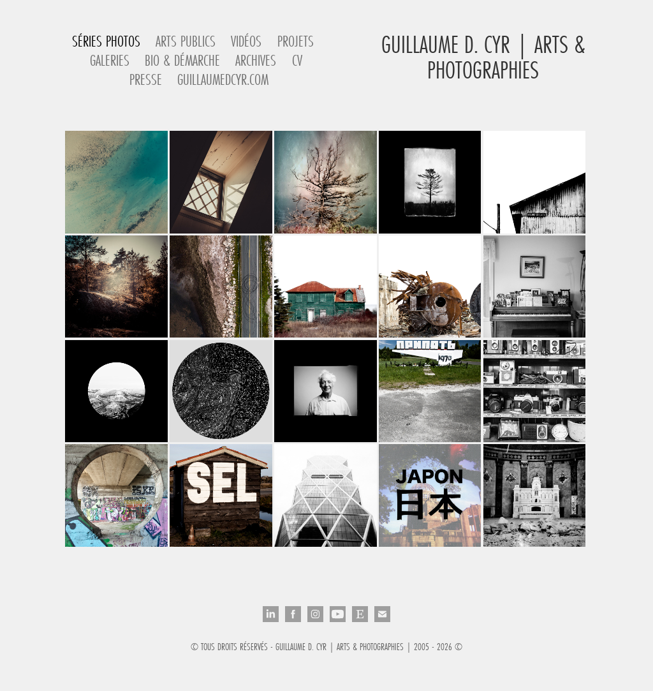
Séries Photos (106, 41)
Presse (145, 79)
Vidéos (246, 41)
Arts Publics (186, 41)
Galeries (109, 60)
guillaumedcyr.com (222, 79)
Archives (255, 60)
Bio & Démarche (182, 60)
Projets (295, 41)
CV (297, 60)
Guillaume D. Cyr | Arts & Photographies (486, 57)
